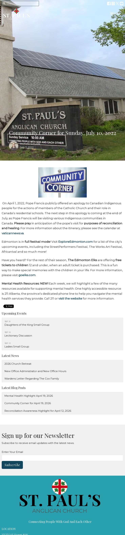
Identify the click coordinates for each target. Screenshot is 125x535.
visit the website (70, 298)
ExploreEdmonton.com (75, 241)
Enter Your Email (12, 452)
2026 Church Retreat (17, 363)
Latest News (10, 356)
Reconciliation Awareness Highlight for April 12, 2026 (37, 410)
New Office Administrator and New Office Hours (35, 371)
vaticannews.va (13, 233)
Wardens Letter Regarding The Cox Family (31, 378)
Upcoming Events (14, 313)
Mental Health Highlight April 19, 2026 (28, 395)
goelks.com (27, 275)
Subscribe (12, 464)
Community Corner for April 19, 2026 (27, 403)
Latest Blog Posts (14, 388)
